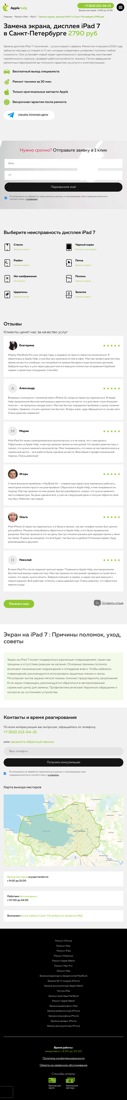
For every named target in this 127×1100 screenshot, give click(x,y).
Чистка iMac (63, 991)
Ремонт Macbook (63, 956)
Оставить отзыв (112, 603)
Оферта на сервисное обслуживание (63, 1065)
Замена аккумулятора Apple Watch (63, 986)
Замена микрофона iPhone (63, 1016)
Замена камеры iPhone (64, 1021)
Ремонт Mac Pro (63, 966)
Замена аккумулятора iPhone (63, 1026)
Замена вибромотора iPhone (63, 1011)
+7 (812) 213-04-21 (98, 6)
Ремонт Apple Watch (63, 961)
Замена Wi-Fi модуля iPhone (63, 981)
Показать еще (19, 604)
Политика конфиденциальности (64, 1058)
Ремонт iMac (63, 946)
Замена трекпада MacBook (63, 996)
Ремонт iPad (64, 951)
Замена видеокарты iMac (63, 1006)
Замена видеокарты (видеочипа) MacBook (63, 976)
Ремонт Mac (63, 971)
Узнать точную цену (33, 115)
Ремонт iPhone (63, 941)
